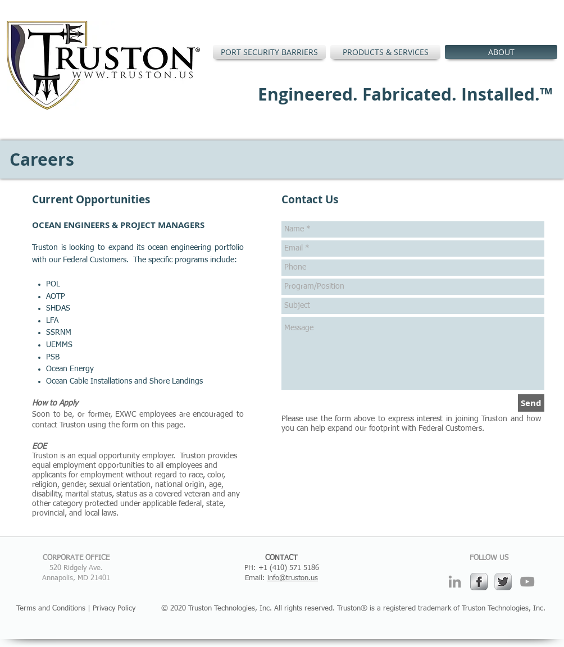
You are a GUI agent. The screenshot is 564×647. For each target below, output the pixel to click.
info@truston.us (292, 578)
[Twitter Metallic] (503, 581)
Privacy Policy (114, 608)
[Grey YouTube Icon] (527, 581)
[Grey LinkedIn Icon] (454, 581)
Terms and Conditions (50, 608)
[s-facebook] (479, 581)
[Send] (531, 403)
